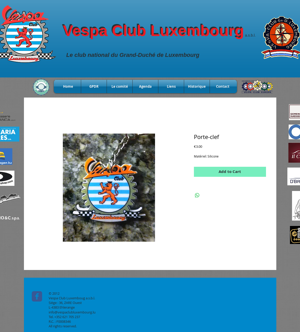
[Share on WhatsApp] (197, 195)
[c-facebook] (37, 296)
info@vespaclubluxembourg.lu (72, 312)
